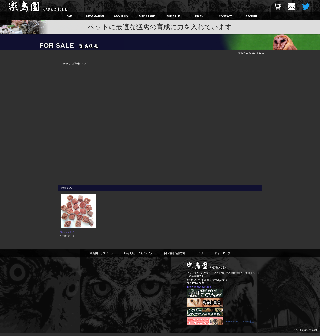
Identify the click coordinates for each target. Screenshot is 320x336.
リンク (200, 255)
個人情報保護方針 (174, 255)
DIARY (199, 16)
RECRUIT (251, 16)
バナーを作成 (247, 324)
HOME (69, 16)
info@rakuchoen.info (199, 289)
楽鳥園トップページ (102, 255)
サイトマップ (222, 255)
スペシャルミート (70, 234)
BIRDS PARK (147, 16)
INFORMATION (95, 16)
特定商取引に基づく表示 (138, 255)
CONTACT (225, 16)
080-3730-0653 (195, 286)
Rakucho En (232, 324)
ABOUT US (121, 16)
